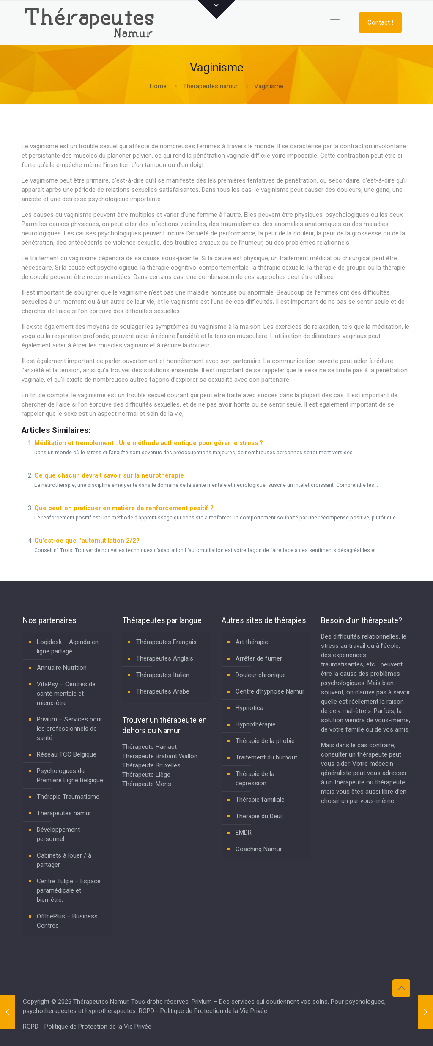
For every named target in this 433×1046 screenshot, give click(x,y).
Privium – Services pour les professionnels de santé (69, 729)
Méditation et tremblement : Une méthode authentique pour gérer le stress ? (148, 443)
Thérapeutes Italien (162, 675)
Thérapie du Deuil (259, 816)
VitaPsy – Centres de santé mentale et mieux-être (66, 693)
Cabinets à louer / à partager (64, 860)
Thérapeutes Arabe (162, 691)
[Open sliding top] (216, 9)
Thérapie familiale (260, 799)
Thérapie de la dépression (255, 778)
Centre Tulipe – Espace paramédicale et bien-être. (69, 890)
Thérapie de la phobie (265, 741)
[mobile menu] (335, 22)
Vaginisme (268, 86)
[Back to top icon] (401, 988)
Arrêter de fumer (259, 658)
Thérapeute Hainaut (149, 747)
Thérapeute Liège (146, 774)
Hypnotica (249, 708)
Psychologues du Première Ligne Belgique (70, 775)
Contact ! (380, 22)
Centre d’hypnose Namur (270, 691)
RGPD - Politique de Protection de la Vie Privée (203, 1011)
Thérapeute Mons (146, 784)
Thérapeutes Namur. (102, 1001)
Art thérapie (252, 642)
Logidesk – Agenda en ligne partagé (68, 646)
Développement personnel (58, 834)
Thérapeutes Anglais (164, 658)
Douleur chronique (261, 675)
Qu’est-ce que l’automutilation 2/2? (87, 540)
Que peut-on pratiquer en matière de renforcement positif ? (124, 508)
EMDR (244, 832)
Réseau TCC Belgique (66, 754)
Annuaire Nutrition (62, 668)
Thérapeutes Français (166, 642)
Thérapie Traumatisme (68, 796)
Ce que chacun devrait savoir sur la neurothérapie (109, 475)
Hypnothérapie (256, 724)
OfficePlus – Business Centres (67, 920)
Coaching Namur (259, 849)
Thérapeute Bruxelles (151, 765)
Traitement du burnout (266, 757)
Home (158, 86)
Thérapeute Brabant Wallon (159, 756)
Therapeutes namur (210, 86)
